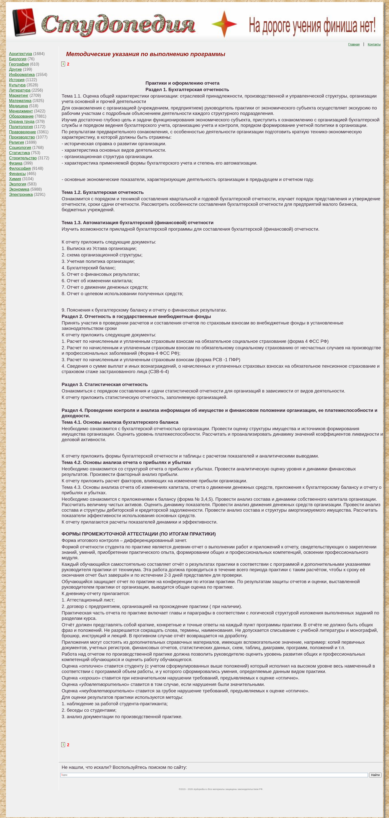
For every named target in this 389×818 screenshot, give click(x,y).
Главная (354, 44)
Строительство (23, 158)
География (19, 64)
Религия (16, 142)
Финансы (17, 174)
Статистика (19, 153)
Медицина (18, 106)
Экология (17, 184)
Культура (17, 85)
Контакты (374, 44)
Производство (22, 137)
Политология (21, 127)
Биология (18, 59)
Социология (20, 147)
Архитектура (20, 54)
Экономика (19, 189)
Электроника (21, 194)
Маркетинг (19, 95)
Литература (20, 90)
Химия (15, 179)
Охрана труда (21, 121)
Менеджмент (21, 111)
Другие (15, 69)
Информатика (22, 74)
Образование (21, 116)
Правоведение (22, 132)
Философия (20, 168)
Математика (20, 101)
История (17, 80)
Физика (16, 163)
